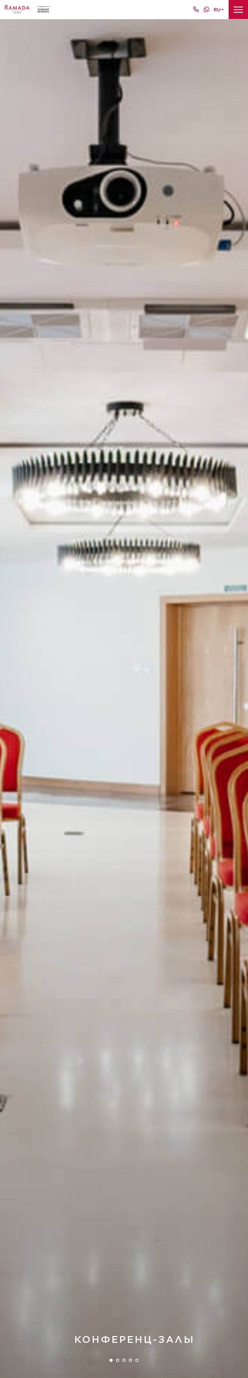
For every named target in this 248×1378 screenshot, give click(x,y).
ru (217, 9)
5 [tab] (137, 1360)
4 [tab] (130, 1360)
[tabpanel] (124, 698)
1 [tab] (111, 1360)
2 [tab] (117, 1360)
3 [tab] (124, 1360)
